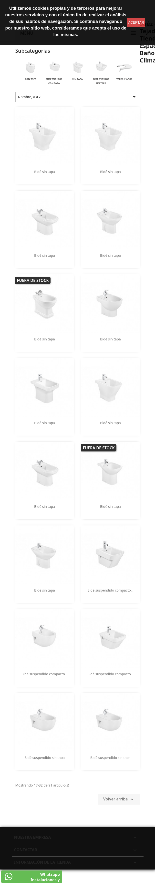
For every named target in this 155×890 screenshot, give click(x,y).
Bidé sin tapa (44, 171)
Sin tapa (77, 79)
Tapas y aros (124, 79)
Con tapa (30, 79)
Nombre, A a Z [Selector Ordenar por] (77, 97)
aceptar (136, 22)
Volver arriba (119, 799)
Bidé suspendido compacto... (110, 590)
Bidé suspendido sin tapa (44, 757)
